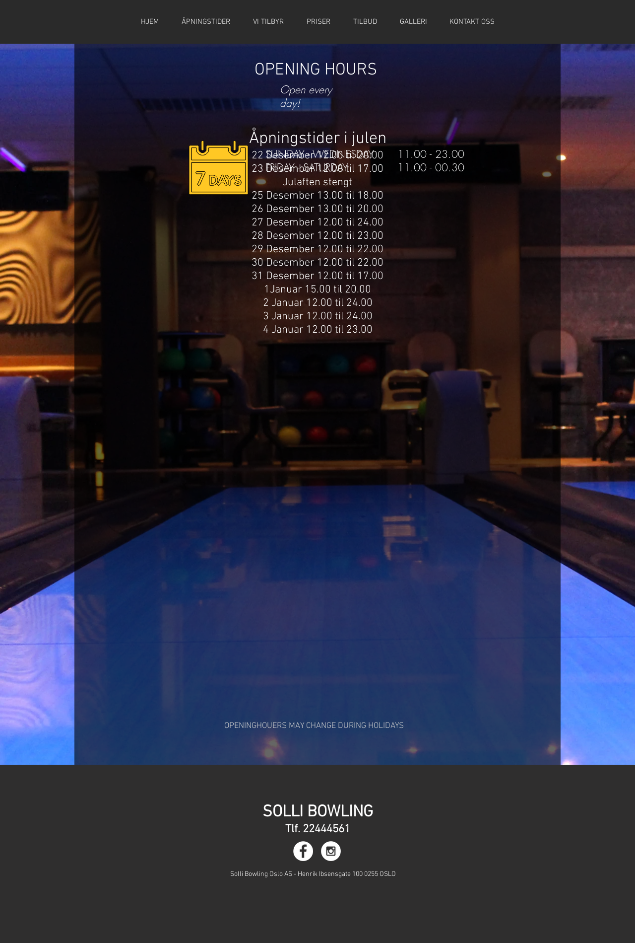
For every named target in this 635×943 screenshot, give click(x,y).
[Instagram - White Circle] (331, 851)
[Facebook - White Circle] (303, 851)
